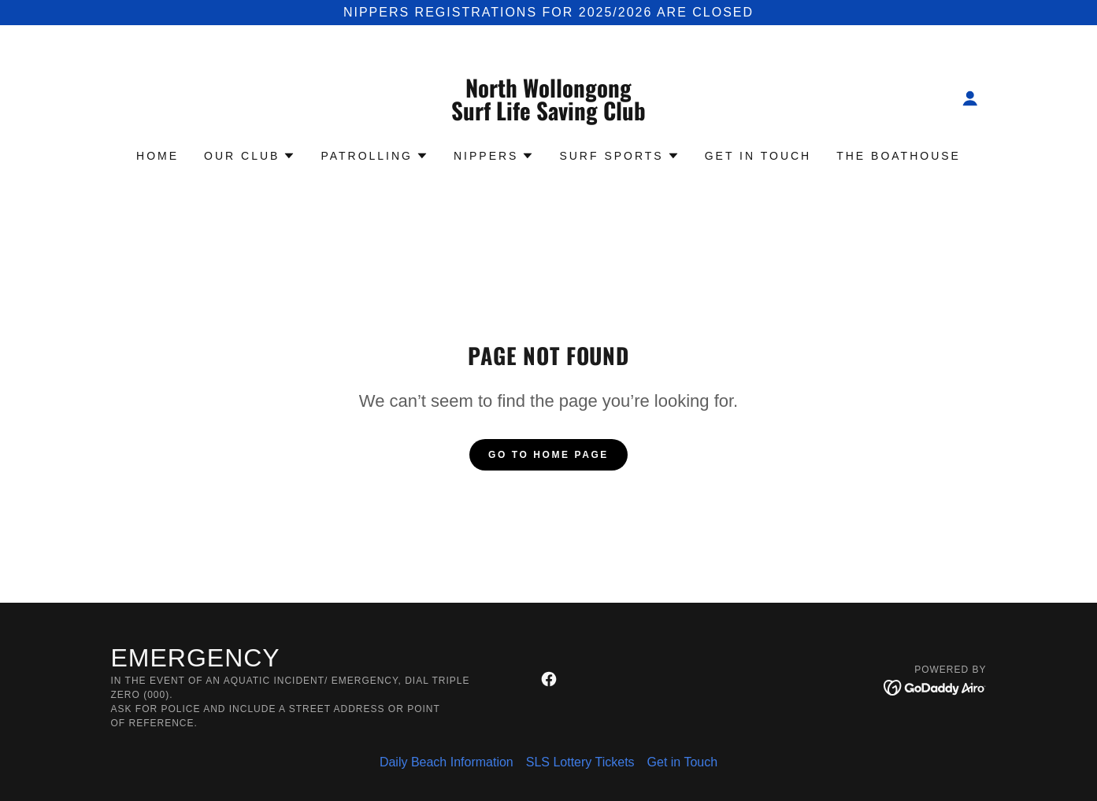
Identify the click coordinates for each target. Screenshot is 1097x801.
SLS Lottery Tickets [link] (580, 762)
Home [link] (157, 155)
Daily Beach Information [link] (446, 762)
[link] (548, 116)
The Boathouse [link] (898, 155)
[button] (970, 98)
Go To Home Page (548, 454)
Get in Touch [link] (758, 155)
